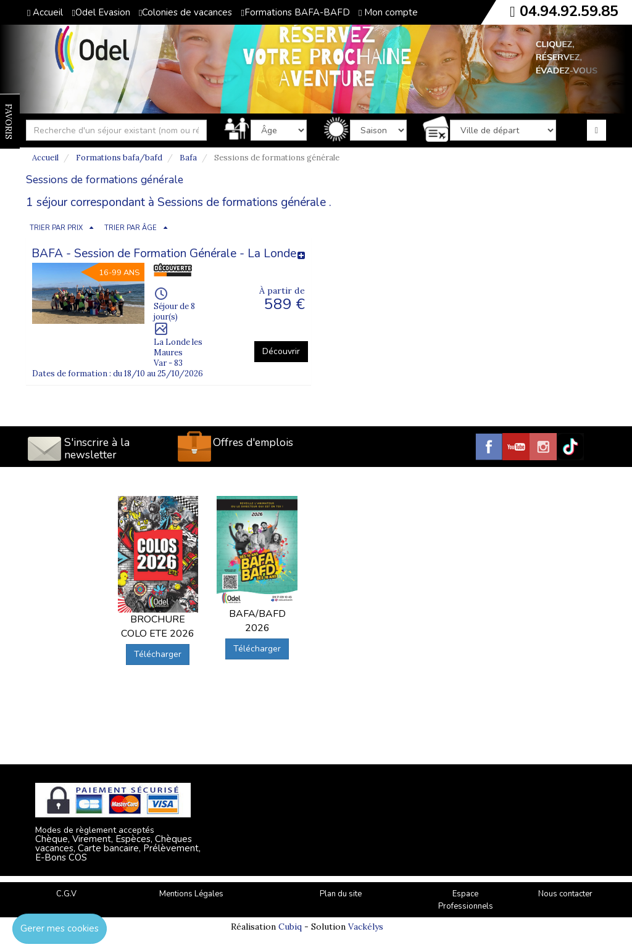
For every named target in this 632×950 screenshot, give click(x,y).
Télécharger (157, 654)
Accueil (45, 12)
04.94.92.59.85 (569, 11)
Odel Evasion (101, 12)
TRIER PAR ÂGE (130, 228)
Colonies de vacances (185, 12)
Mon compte (388, 12)
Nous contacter (565, 893)
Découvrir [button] (281, 351)
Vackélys (365, 926)
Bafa (188, 157)
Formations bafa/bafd (119, 157)
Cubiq (290, 926)
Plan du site (341, 893)
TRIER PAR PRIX (56, 228)
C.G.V (66, 893)
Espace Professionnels (465, 900)
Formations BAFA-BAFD (295, 12)
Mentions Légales (191, 893)
